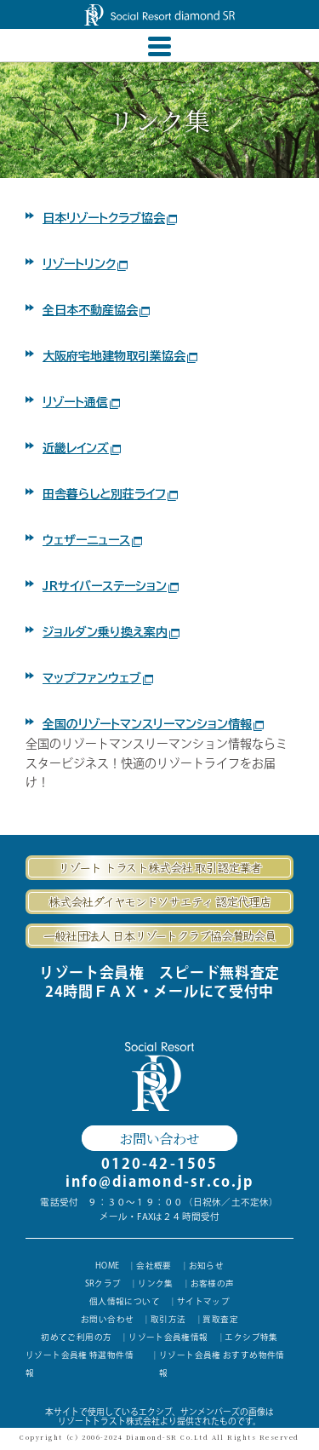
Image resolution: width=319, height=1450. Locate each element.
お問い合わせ (159, 1138)
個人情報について (124, 1302)
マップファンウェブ (98, 678)
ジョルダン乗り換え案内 (111, 632)
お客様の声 (213, 1284)
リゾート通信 (81, 402)
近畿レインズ (82, 448)
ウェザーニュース (92, 540)
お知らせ (207, 1266)
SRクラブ (102, 1284)
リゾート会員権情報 (168, 1339)
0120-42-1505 (159, 1163)
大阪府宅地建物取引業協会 (120, 356)
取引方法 (168, 1320)
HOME (107, 1266)
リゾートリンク (85, 264)
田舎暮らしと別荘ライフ (110, 494)
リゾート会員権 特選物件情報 (80, 1366)
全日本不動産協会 (96, 310)
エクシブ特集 (251, 1339)
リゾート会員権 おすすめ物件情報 (222, 1366)
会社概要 (155, 1266)
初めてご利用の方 (76, 1339)
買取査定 (220, 1320)
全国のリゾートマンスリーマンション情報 (153, 724)
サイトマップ (203, 1302)
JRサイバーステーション (111, 586)
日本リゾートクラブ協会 (110, 218)
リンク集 (156, 1284)
